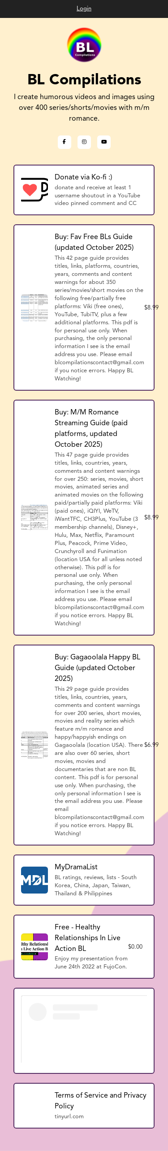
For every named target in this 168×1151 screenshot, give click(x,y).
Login (84, 9)
